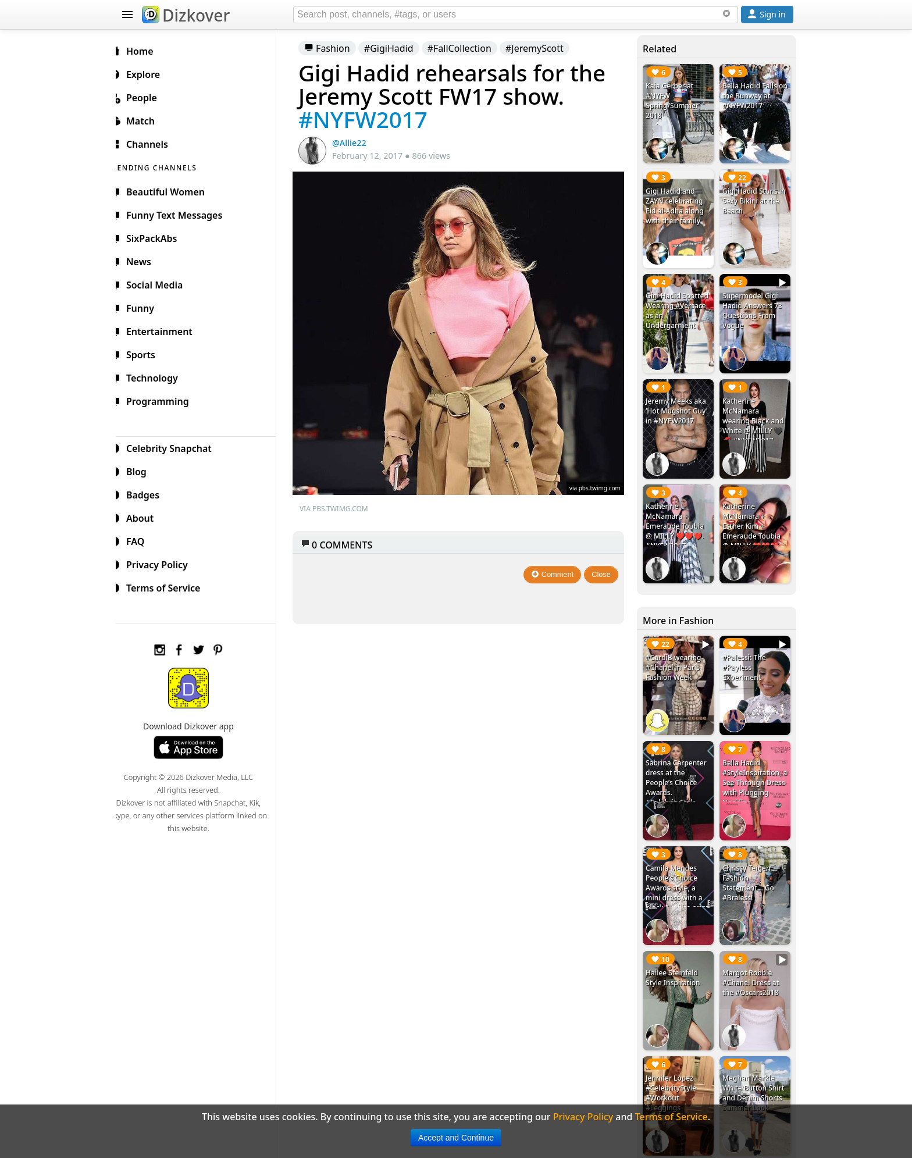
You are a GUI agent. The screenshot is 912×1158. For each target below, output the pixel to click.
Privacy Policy (162, 563)
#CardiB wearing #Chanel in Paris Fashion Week (676, 657)
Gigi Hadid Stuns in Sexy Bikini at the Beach (756, 198)
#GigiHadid (398, 48)
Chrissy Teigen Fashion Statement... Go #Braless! (750, 868)
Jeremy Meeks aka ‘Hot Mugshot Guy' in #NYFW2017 (680, 404)
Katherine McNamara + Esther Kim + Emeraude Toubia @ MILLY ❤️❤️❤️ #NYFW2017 (753, 522)
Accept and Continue (456, 1137)
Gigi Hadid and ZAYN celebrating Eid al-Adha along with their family (678, 203)
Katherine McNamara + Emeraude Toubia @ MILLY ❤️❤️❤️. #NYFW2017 (678, 517)
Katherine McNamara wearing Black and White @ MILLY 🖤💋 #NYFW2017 (754, 414)
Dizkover (186, 15)
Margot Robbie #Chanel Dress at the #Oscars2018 (752, 966)
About (145, 516)
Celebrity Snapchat (174, 446)
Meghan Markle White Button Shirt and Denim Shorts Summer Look (755, 1074)
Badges (148, 493)
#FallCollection (469, 48)
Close (604, 568)
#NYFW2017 (372, 119)
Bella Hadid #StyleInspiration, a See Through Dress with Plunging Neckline (754, 769)
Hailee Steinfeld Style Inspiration (676, 961)
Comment (556, 568)
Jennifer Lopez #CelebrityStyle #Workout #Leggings (674, 1074)
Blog (142, 470)
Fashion (336, 48)
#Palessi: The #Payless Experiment (746, 657)
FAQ (141, 539)
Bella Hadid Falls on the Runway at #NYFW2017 (753, 96)
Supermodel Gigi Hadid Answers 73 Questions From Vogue (754, 306)
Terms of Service (169, 586)
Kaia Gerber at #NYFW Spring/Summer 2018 (675, 100)
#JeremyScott (544, 48)
